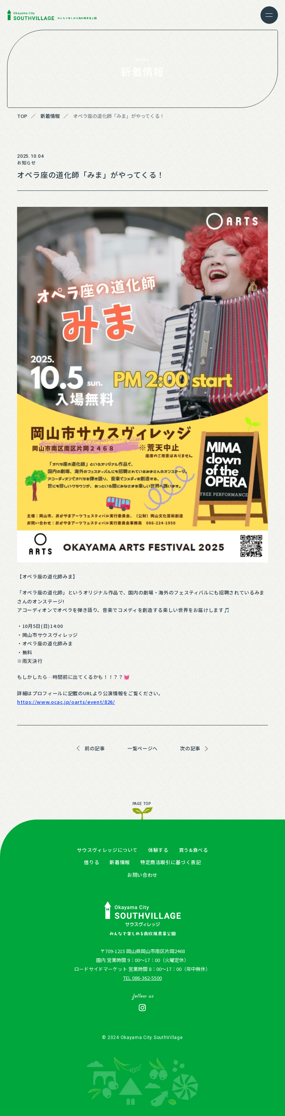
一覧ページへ (142, 748)
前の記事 (95, 748)
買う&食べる (193, 849)
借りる (91, 862)
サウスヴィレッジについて (107, 849)
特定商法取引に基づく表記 (170, 862)
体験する (158, 849)
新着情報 (119, 862)
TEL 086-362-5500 (142, 977)
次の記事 (190, 748)
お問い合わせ (142, 874)
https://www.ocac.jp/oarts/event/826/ (66, 701)
